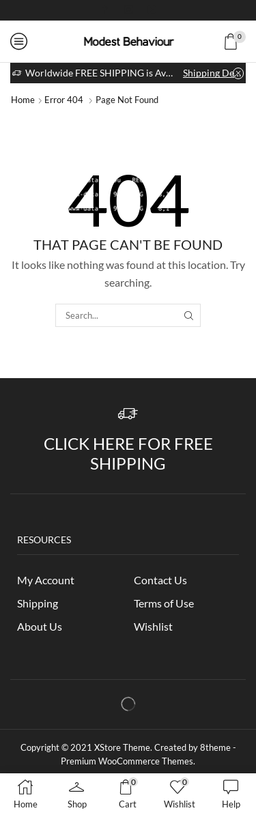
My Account (45, 579)
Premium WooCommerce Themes (127, 761)
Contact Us (160, 579)
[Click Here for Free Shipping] (128, 414)
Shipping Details (213, 72)
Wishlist (153, 626)
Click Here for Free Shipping (128, 453)
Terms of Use (164, 603)
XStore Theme (122, 747)
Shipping (37, 603)
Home (23, 99)
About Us (39, 626)
